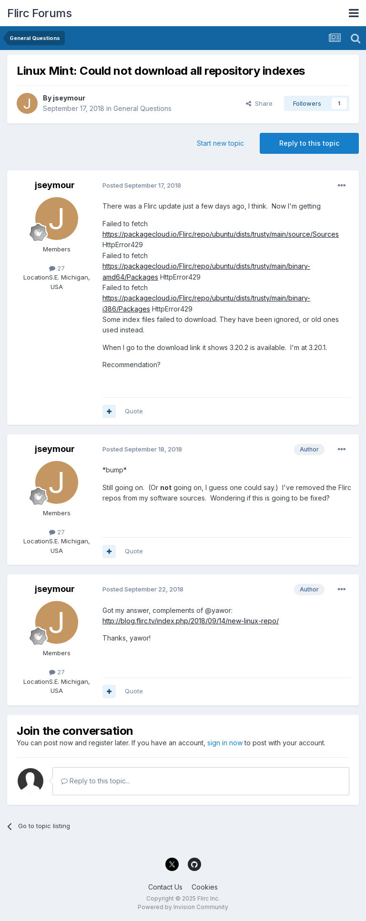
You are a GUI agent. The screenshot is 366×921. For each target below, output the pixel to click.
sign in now (225, 743)
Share (259, 103)
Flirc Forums (39, 13)
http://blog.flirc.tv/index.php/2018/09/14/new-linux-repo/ (190, 621)
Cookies (205, 887)
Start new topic (220, 143)
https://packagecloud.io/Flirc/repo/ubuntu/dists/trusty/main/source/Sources (220, 234)
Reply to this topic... (95, 781)
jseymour (69, 98)
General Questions (142, 108)
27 (57, 268)
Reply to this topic (309, 143)
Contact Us (165, 887)
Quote (134, 411)
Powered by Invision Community (183, 907)
